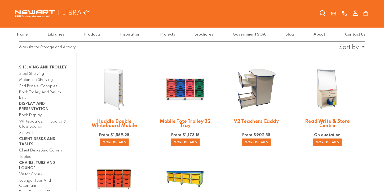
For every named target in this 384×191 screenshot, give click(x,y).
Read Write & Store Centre (327, 123)
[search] (323, 14)
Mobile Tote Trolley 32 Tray (185, 123)
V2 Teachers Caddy (256, 121)
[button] (350, 47)
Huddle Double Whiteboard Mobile (114, 123)
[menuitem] (25, 35)
